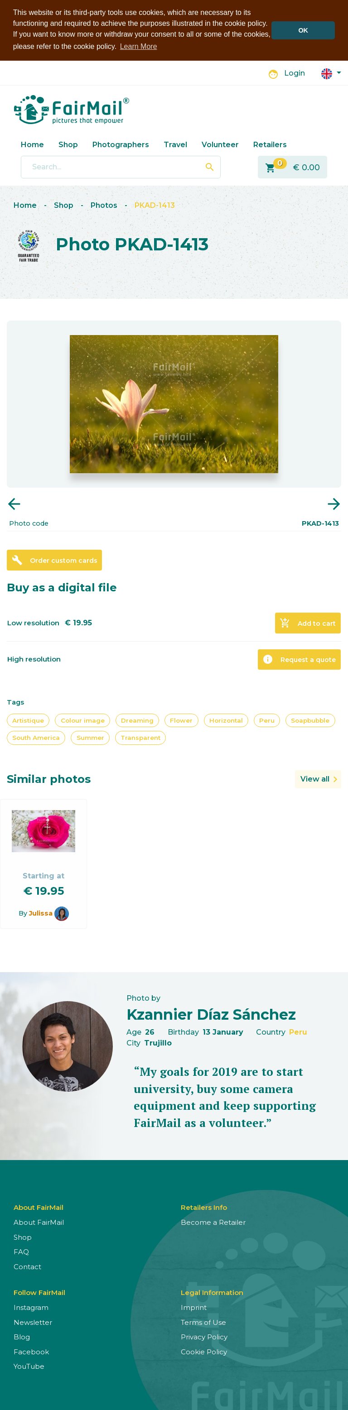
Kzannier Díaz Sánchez (211, 1014)
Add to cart (308, 623)
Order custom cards (54, 560)
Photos (104, 205)
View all (314, 779)
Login (294, 73)
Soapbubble (310, 720)
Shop (68, 144)
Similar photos (49, 779)
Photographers (120, 144)
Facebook (31, 1352)
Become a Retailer (213, 1222)
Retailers (270, 144)
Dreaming (137, 720)
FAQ (21, 1251)
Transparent (140, 737)
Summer (90, 737)
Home (32, 144)
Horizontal (226, 720)
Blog (22, 1337)
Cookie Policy (204, 1352)
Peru (267, 720)
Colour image (83, 720)
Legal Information (212, 1292)
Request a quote (299, 659)
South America (36, 737)
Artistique (28, 720)
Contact (27, 1266)
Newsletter (33, 1322)
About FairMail (39, 1222)
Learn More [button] (138, 46)
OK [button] (303, 30)
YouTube (29, 1366)
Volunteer (220, 144)
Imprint (194, 1307)
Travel (175, 144)
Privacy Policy (204, 1337)
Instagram (31, 1307)
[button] (331, 73)
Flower (181, 720)
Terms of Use (203, 1322)
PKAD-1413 (155, 205)
